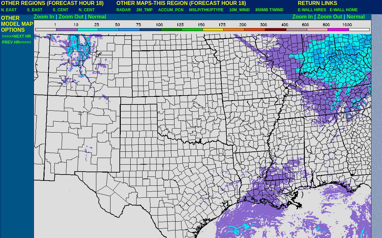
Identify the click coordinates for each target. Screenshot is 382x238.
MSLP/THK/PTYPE (206, 10)
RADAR (123, 10)
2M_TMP (144, 10)
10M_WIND (239, 10)
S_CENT (60, 10)
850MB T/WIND (269, 10)
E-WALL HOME (344, 10)
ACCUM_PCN (171, 10)
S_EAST (35, 10)
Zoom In (44, 17)
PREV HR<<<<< (16, 42)
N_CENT (87, 10)
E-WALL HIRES (313, 10)
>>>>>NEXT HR (16, 36)
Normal (97, 17)
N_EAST (8, 10)
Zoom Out (71, 17)
